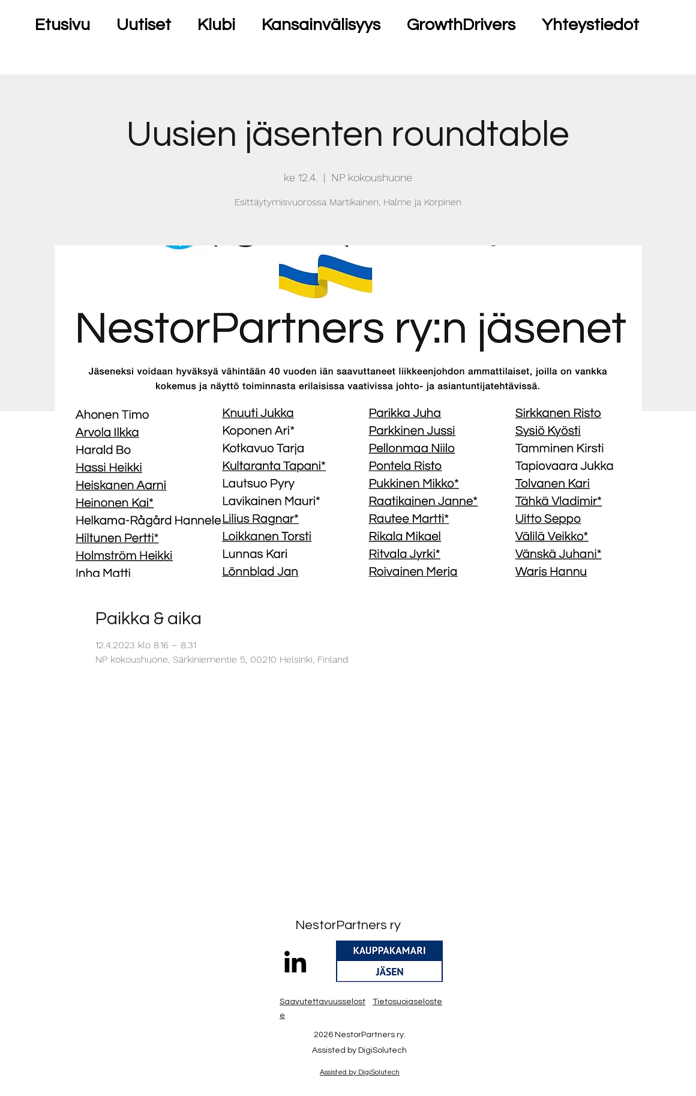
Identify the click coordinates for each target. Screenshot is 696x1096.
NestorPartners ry (348, 925)
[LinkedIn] (295, 961)
